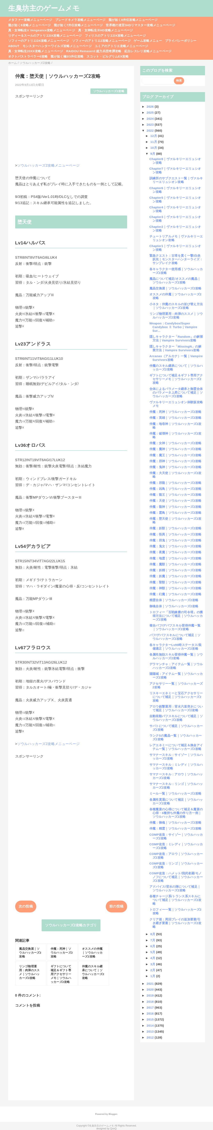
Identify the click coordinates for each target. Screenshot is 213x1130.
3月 (153, 964)
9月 (153, 153)
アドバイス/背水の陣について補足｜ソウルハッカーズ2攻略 (175, 888)
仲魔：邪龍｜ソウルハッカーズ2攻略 (175, 482)
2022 (151, 130)
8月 (153, 934)
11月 (154, 141)
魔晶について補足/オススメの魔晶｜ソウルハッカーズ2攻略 (175, 280)
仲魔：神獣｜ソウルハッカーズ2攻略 (175, 588)
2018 (151, 1001)
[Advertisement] (71, 127)
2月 (153, 970)
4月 (153, 958)
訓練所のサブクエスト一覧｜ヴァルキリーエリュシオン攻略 (176, 180)
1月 (153, 976)
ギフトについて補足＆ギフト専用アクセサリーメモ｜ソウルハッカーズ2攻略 (176, 379)
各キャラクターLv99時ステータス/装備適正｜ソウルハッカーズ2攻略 (175, 646)
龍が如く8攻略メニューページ (29, 25)
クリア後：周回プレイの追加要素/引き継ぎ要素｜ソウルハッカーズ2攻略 (175, 923)
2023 (151, 124)
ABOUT (13, 46)
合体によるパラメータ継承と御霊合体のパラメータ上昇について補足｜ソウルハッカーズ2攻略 (176, 392)
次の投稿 (26, 906)
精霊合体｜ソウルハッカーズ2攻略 (173, 600)
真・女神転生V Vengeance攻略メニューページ (41, 30)
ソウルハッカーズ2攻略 (108, 91)
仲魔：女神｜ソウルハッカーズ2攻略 (175, 443)
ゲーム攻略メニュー (148, 40)
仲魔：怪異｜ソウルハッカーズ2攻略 (175, 534)
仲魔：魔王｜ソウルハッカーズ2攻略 (175, 455)
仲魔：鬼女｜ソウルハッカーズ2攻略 (175, 546)
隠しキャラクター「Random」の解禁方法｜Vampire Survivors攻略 (176, 338)
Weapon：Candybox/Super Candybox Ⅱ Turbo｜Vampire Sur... (173, 327)
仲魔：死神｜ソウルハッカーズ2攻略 (175, 411)
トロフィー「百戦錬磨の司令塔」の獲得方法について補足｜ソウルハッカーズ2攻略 (176, 615)
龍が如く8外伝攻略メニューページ (133, 19)
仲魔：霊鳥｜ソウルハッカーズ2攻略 (175, 512)
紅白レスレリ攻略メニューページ (148, 51)
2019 (151, 995)
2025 (151, 112)
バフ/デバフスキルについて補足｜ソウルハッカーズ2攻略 (175, 636)
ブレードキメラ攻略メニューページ (80, 19)
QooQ (113, 1128)
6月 (153, 946)
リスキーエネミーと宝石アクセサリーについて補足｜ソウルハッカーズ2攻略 (176, 696)
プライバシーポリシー (180, 40)
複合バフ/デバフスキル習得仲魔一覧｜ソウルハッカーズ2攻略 (175, 627)
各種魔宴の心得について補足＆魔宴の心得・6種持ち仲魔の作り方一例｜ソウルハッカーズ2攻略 (176, 812)
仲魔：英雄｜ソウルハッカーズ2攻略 (175, 417)
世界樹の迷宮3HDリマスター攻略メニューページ (140, 25)
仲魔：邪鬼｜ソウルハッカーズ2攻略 (175, 540)
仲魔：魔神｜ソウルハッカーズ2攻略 (175, 449)
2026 (151, 106)
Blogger (113, 1114)
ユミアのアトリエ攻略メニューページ (121, 46)
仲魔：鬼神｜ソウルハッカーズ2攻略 (175, 467)
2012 (151, 1037)
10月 (154, 147)
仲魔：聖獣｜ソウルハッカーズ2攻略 (175, 582)
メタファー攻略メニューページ (30, 19)
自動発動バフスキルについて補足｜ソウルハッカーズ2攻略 (176, 717)
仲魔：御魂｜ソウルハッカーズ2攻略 (175, 822)
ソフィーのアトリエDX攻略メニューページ (38, 40)
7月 (153, 940)
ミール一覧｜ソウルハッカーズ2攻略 (175, 793)
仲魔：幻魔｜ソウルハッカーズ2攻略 (175, 594)
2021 (151, 983)
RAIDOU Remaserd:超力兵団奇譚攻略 (93, 51)
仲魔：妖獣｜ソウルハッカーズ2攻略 (175, 528)
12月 (154, 136)
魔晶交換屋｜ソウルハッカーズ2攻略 (175, 288)
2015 (151, 1019)
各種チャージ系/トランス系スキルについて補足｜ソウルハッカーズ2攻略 (175, 899)
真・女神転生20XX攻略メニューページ (35, 51)
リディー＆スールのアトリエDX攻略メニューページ (45, 35)
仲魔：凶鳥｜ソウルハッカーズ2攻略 (175, 488)
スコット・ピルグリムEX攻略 (108, 56)
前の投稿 (116, 906)
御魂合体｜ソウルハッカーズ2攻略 (173, 606)
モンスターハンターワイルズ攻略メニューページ (57, 46)
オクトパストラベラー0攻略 (28, 56)
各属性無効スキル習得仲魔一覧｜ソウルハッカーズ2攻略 (176, 656)
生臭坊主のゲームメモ (44, 8)
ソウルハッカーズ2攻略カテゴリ (71, 925)
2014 (151, 1025)
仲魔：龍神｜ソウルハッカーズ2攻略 (175, 506)
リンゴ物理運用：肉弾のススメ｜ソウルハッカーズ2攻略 (176, 315)
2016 (151, 1013)
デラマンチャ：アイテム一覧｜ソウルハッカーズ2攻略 (176, 665)
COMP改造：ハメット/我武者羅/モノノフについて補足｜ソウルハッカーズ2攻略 (176, 876)
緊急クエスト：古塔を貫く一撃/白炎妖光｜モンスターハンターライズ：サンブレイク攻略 (176, 259)
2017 (151, 1007)
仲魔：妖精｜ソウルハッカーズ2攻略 (175, 570)
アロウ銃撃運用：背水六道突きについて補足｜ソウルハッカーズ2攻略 (176, 708)
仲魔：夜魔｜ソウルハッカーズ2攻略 (175, 552)
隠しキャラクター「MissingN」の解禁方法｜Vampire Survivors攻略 (175, 348)
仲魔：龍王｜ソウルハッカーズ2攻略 (175, 494)
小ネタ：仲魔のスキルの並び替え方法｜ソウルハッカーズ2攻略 (176, 305)
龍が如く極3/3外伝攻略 (67, 56)
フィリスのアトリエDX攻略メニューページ (115, 35)
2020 (151, 989)
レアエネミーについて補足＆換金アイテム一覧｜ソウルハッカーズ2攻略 (176, 747)
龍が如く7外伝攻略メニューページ (78, 25)
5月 (153, 952)
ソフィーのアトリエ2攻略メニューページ (101, 40)
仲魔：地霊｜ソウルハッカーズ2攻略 (175, 558)
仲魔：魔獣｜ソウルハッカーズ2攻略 (175, 564)
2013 (151, 1031)
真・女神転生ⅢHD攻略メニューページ (105, 30)
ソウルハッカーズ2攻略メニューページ (48, 165)
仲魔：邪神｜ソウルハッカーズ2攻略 (175, 461)
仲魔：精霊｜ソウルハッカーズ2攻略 (175, 828)
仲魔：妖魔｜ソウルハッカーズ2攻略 (175, 576)
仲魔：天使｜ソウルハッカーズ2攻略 (175, 500)
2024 (151, 118)
